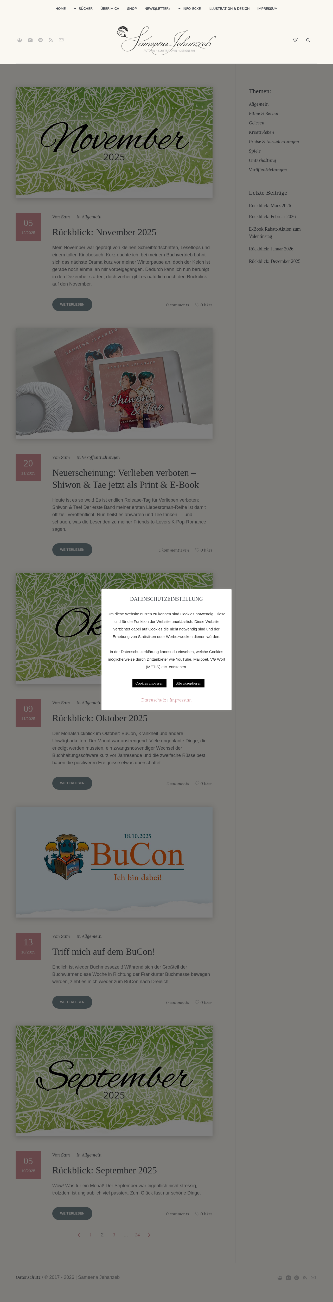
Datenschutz (154, 700)
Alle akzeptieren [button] (188, 683)
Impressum (181, 700)
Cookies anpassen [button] (149, 683)
